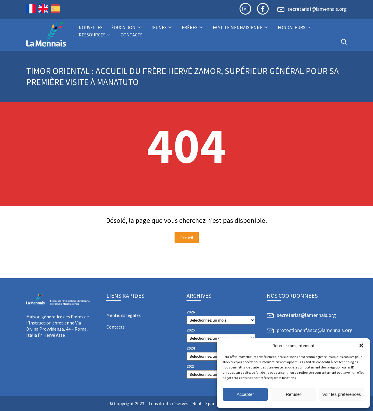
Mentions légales (123, 315)
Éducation (126, 27)
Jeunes (162, 27)
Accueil (186, 237)
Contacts (131, 35)
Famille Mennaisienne (241, 27)
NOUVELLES (91, 27)
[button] (361, 345)
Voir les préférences (341, 394)
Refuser (293, 394)
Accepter (245, 394)
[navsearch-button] (344, 42)
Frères (193, 27)
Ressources (95, 35)
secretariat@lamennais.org (317, 9)
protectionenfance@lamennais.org (315, 330)
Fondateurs (295, 27)
